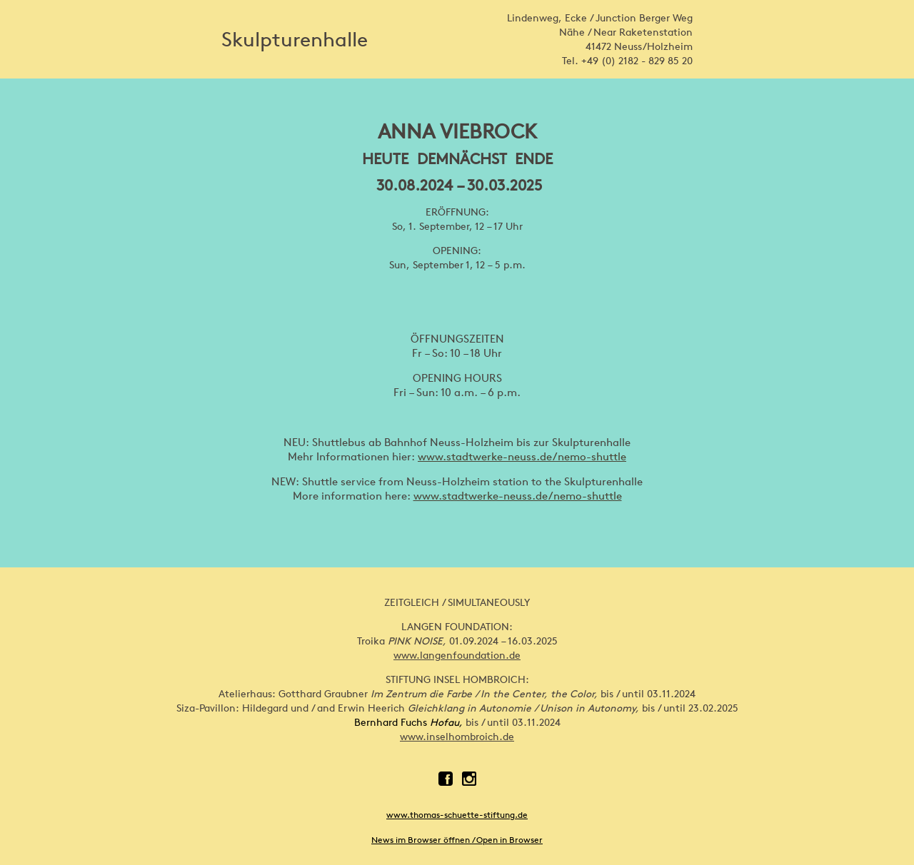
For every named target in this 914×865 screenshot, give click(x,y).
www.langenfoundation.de (457, 655)
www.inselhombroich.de (457, 736)
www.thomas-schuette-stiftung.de (457, 814)
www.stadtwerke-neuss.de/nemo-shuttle (522, 456)
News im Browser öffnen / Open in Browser (457, 839)
